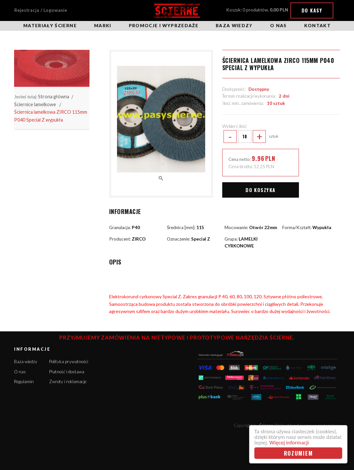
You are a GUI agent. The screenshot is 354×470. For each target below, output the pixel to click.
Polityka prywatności (68, 361)
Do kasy (312, 10)
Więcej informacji (289, 442)
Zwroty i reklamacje (68, 381)
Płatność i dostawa (66, 371)
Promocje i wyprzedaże (163, 25)
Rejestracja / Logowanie (40, 10)
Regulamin (24, 381)
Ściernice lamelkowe (35, 104)
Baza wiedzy (234, 25)
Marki (102, 25)
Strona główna (53, 96)
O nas (278, 25)
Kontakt (317, 25)
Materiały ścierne (50, 25)
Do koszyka (260, 189)
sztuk (250, 136)
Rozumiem (298, 453)
